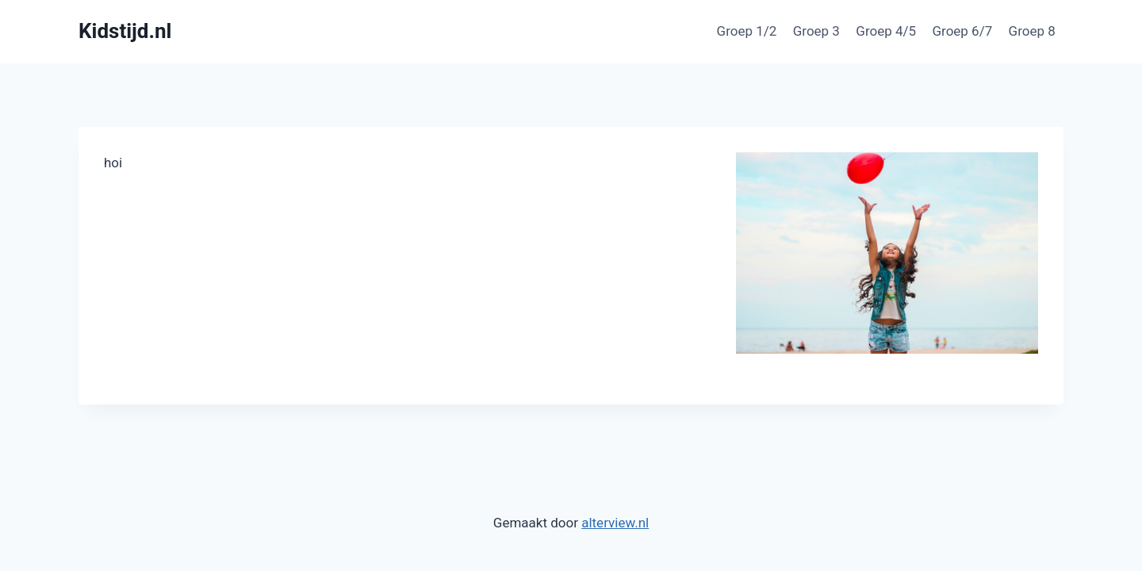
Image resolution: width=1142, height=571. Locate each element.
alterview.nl (615, 523)
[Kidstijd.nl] (125, 31)
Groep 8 (1032, 31)
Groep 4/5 (886, 31)
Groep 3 (816, 31)
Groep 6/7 (962, 31)
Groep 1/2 (747, 31)
